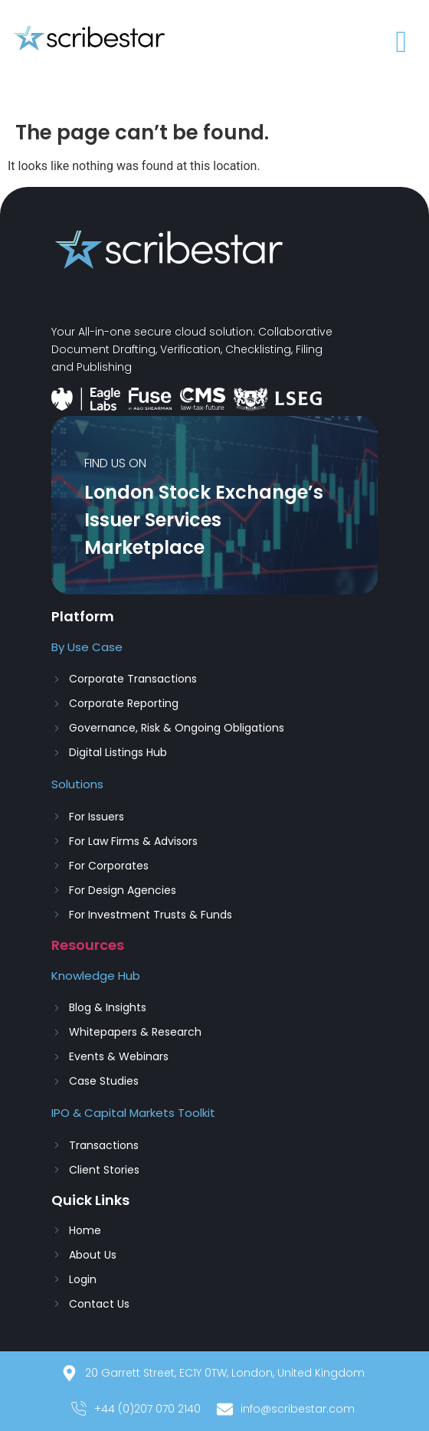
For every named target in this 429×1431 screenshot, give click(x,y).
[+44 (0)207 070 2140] (137, 1413)
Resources (87, 945)
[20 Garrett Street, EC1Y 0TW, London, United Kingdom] (215, 1377)
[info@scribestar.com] (288, 1413)
